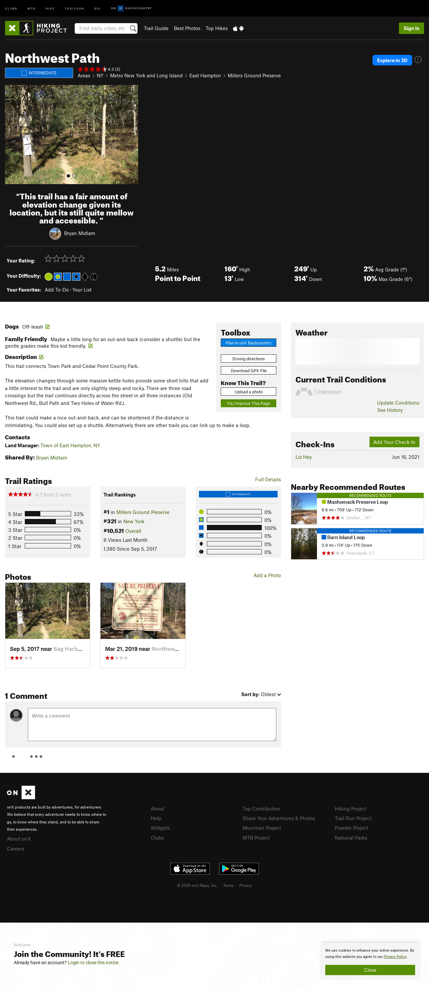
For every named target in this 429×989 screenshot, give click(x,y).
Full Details (268, 479)
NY (100, 75)
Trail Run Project (353, 818)
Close (370, 970)
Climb (11, 8)
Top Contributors (261, 808)
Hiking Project (350, 808)
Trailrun (74, 8)
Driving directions (248, 358)
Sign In (411, 28)
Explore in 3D (392, 60)
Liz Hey (303, 457)
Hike (50, 8)
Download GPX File (249, 370)
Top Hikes (217, 28)
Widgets (160, 828)
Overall (133, 531)
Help (156, 818)
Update (398, 403)
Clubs (157, 838)
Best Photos (187, 28)
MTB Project (256, 838)
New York (133, 521)
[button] (11, 134)
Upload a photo (249, 391)
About (157, 808)
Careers (15, 848)
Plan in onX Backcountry (248, 342)
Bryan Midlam (79, 233)
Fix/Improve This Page (248, 403)
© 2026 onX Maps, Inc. (197, 885)
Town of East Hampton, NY (70, 445)
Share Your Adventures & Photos (279, 818)
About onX (19, 839)
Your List (82, 290)
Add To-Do (57, 290)
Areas (84, 75)
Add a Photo (267, 575)
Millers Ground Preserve (254, 75)
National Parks (351, 838)
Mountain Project (262, 828)
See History (390, 410)
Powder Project (351, 828)
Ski (97, 8)
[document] (370, 961)
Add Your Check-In (394, 442)
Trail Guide (156, 28)
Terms (228, 885)
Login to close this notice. (94, 962)
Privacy (245, 885)
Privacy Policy (395, 957)
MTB (31, 8)
